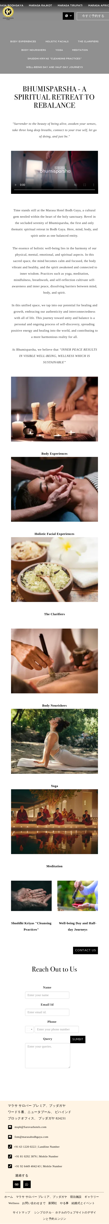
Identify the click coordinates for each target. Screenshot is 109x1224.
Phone (51, 1021)
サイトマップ (21, 1212)
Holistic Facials (57, 42)
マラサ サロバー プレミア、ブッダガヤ (41, 1196)
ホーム (8, 1196)
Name (47, 987)
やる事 (64, 1203)
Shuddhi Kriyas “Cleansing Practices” (55, 59)
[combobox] (29, 1029)
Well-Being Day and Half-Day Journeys (54, 67)
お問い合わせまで (34, 1203)
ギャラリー (91, 1196)
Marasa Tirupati (70, 6)
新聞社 (52, 1203)
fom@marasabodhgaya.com (31, 1136)
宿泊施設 (76, 1196)
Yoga (59, 50)
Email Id (47, 1004)
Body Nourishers (33, 50)
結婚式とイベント (83, 1203)
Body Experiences (23, 42)
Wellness (13, 1203)
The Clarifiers (88, 42)
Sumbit (77, 1039)
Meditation (80, 50)
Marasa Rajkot (40, 6)
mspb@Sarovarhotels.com (30, 1127)
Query (47, 1039)
